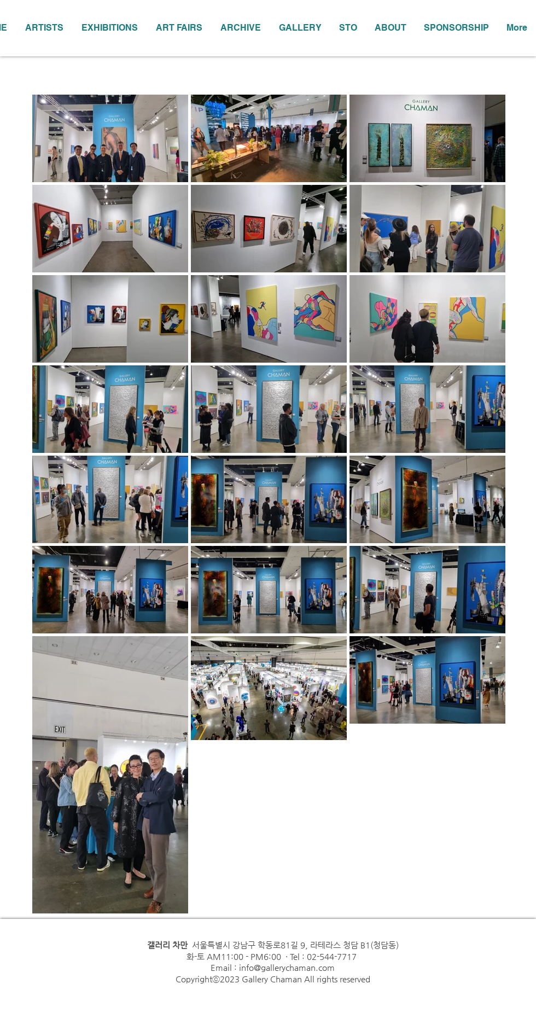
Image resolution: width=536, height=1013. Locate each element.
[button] (109, 28)
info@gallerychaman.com (287, 967)
